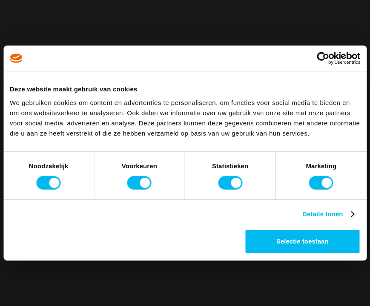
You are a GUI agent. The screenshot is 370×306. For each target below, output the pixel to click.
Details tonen (322, 214)
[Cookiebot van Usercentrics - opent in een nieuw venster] (323, 58)
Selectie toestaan (302, 241)
